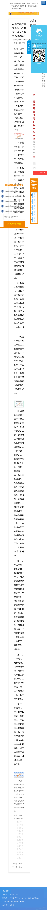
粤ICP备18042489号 (17, 901)
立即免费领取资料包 (14, 224)
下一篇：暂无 (17, 867)
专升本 (12, 905)
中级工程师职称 (32, 4)
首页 (11, 4)
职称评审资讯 (20, 4)
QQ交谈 (40, 46)
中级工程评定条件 (19, 93)
